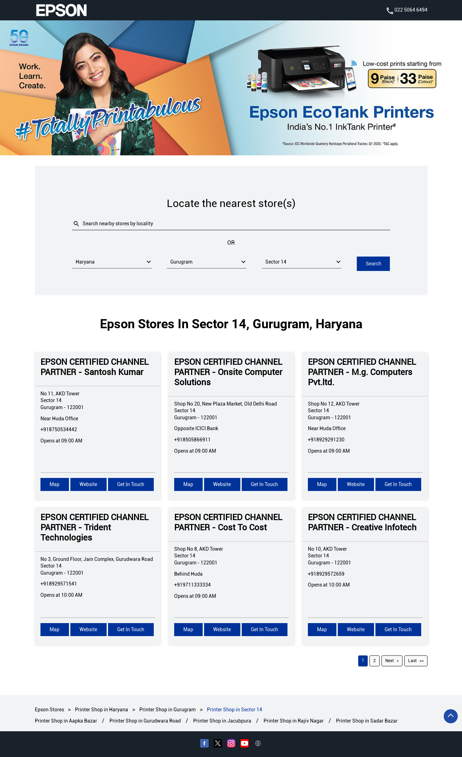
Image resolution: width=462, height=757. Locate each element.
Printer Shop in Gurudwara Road (145, 720)
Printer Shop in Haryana (101, 709)
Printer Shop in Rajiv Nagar (294, 720)
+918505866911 (192, 439)
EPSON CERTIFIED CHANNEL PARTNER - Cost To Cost (228, 522)
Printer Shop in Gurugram (167, 709)
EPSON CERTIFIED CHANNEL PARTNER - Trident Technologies (94, 527)
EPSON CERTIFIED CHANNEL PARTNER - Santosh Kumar (94, 367)
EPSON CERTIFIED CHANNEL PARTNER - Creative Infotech (362, 522)
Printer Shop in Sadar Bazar (367, 720)
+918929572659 (326, 573)
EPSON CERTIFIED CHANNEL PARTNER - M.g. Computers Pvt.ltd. (362, 372)
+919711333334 (192, 584)
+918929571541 (58, 583)
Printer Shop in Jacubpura (222, 720)
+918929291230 (326, 439)
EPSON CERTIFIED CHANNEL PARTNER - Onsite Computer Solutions (228, 372)
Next (389, 660)
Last (412, 660)
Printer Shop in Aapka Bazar (66, 720)
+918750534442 (58, 429)
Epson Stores (50, 709)
